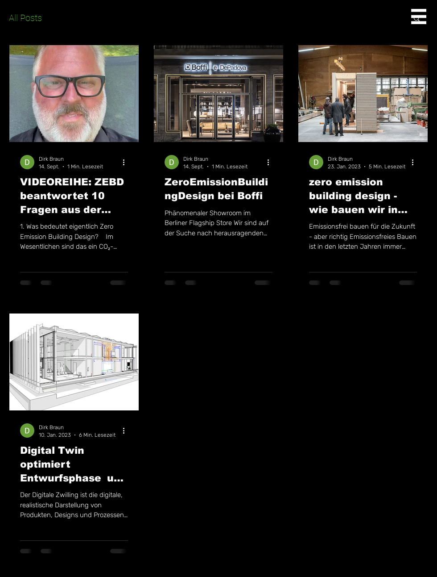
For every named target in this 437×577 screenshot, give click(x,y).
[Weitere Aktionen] (126, 162)
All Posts (25, 18)
